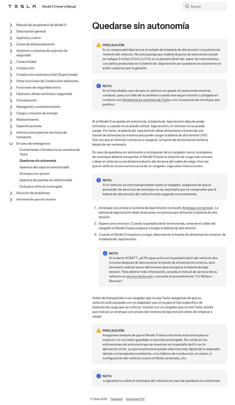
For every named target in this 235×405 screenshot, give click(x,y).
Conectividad (26, 61)
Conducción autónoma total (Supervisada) (47, 74)
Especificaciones (29, 126)
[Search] (205, 6)
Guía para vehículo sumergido (41, 186)
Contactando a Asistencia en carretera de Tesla (50, 152)
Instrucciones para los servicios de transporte (41, 135)
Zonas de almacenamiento (35, 44)
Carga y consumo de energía (36, 113)
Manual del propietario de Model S (41, 25)
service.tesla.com (139, 276)
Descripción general (31, 31)
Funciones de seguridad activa (38, 87)
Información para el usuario (36, 199)
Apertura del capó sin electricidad (44, 167)
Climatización (26, 100)
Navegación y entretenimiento (38, 106)
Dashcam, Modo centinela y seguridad (44, 94)
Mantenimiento (27, 119)
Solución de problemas (33, 193)
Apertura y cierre (28, 38)
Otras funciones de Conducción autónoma (47, 81)
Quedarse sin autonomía (38, 161)
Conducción (25, 68)
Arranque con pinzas (197, 208)
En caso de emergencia (33, 143)
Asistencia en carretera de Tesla (146, 100)
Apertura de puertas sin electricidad (46, 180)
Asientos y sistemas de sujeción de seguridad (41, 53)
